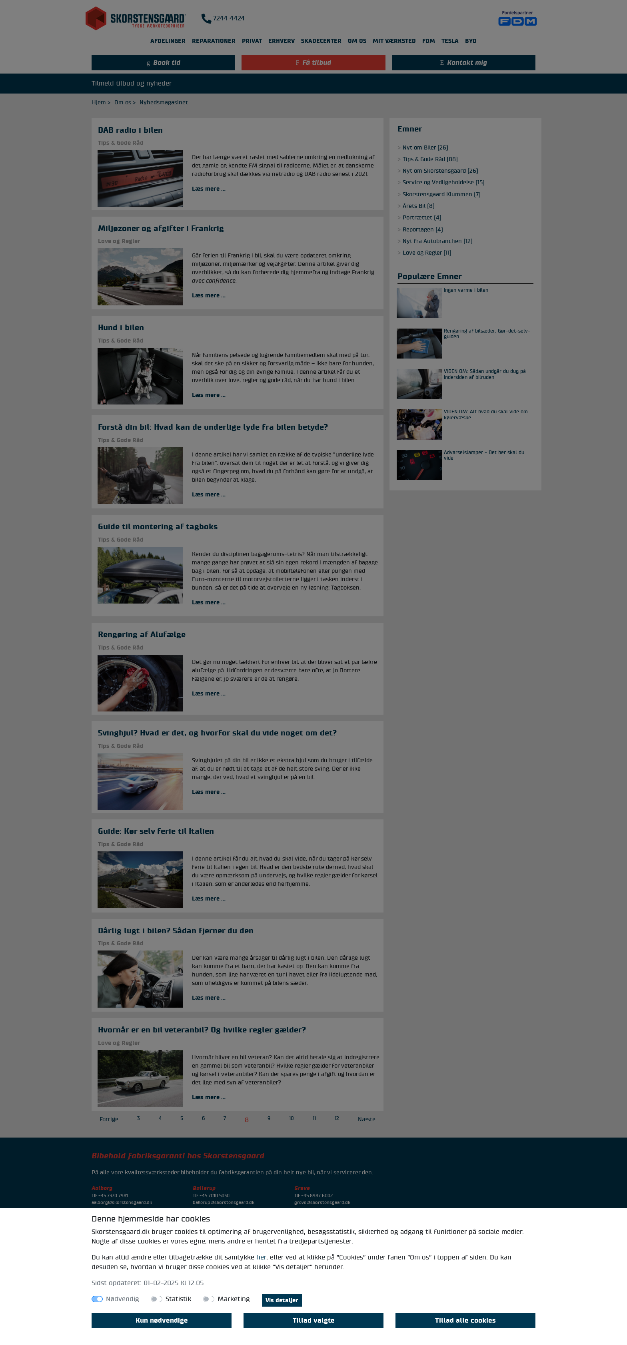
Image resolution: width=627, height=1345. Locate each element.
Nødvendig (122, 1299)
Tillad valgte (314, 1321)
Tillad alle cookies (465, 1321)
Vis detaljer (282, 1300)
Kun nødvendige (162, 1321)
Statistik (178, 1299)
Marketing (234, 1299)
